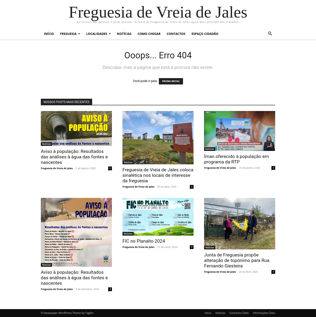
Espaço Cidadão (205, 34)
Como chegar (149, 34)
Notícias (124, 34)
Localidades (96, 34)
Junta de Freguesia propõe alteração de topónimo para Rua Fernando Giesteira (236, 260)
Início (49, 34)
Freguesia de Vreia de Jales (57, 168)
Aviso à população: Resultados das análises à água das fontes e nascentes (74, 157)
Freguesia (68, 34)
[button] (270, 34)
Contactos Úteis (239, 313)
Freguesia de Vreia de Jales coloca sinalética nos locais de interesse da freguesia (157, 175)
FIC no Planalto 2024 (143, 241)
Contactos (176, 34)
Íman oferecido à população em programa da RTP (236, 159)
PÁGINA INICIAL (171, 81)
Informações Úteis (264, 313)
